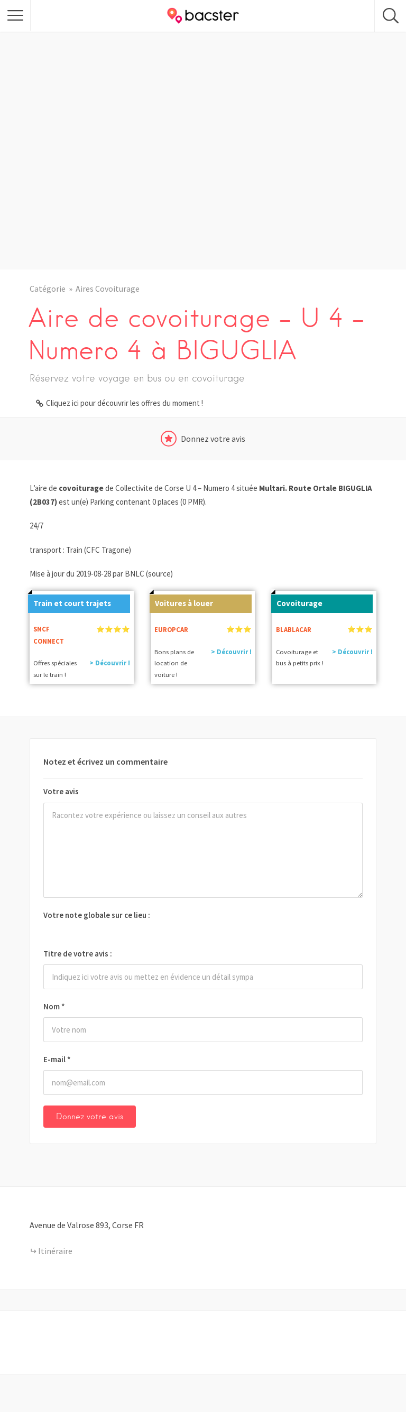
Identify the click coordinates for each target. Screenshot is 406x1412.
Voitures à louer (181, 601)
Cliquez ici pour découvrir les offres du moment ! (124, 403)
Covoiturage (296, 601)
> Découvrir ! (109, 663)
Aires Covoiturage (108, 288)
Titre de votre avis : (77, 954)
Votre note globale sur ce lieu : (96, 915)
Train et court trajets (69, 601)
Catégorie (48, 288)
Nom (54, 1006)
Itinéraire (55, 1251)
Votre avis (61, 791)
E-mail (57, 1059)
